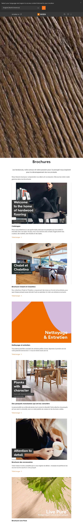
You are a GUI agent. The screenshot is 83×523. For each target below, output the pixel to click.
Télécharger (16, 237)
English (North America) (11, 8)
